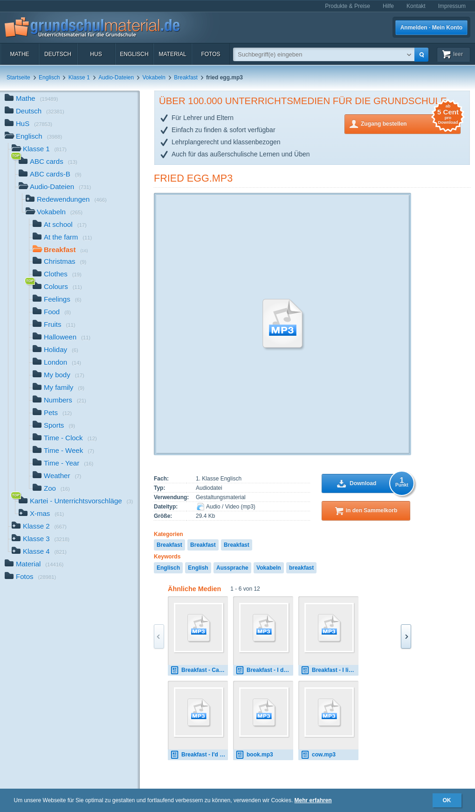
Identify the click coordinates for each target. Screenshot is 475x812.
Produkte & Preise (347, 6)
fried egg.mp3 (193, 178)
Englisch (134, 54)
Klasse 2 (39, 527)
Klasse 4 (39, 552)
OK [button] (447, 800)
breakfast (301, 568)
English (198, 568)
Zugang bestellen (411, 123)
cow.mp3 (318, 754)
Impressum (452, 6)
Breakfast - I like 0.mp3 (329, 670)
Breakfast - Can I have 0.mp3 (199, 670)
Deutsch (57, 54)
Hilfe (388, 6)
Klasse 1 (79, 77)
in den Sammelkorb (372, 510)
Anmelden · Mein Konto (431, 27)
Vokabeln (154, 77)
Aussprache (232, 568)
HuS (96, 54)
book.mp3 (254, 754)
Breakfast (186, 77)
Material (172, 54)
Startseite (18, 77)
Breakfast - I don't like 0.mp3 (264, 670)
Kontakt (416, 6)
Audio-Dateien (116, 77)
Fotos (210, 54)
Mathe (19, 54)
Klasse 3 (40, 539)
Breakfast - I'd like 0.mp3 (199, 754)
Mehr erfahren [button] (313, 800)
